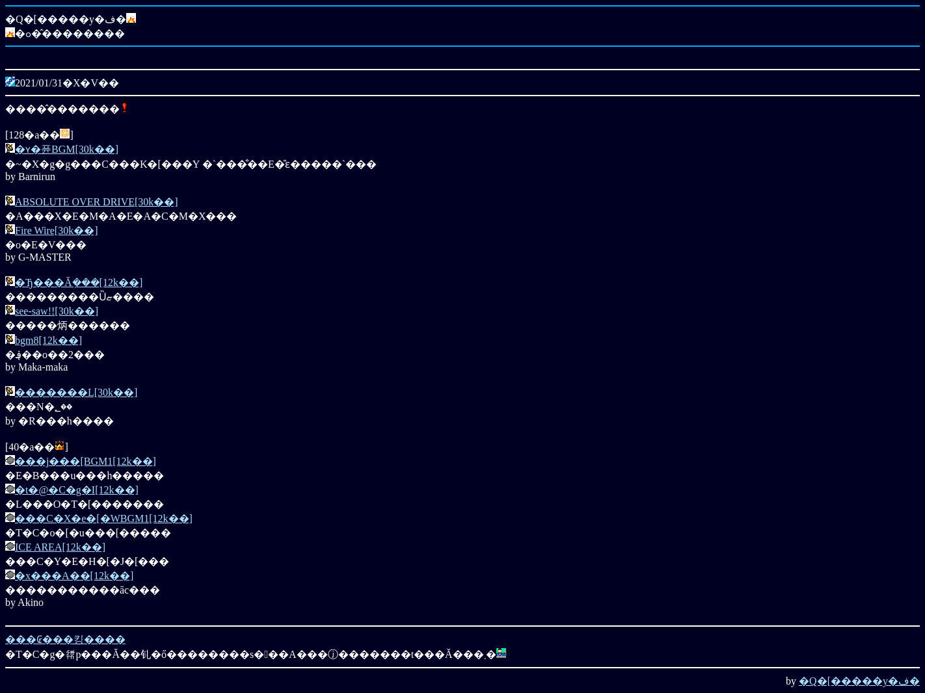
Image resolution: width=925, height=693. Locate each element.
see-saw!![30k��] (56, 311)
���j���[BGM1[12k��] (85, 461)
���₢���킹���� (65, 639)
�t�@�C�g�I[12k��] (77, 489)
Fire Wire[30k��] (56, 230)
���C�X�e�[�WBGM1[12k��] (104, 518)
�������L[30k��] (76, 392)
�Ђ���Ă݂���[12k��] (78, 282)
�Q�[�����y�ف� (859, 680)
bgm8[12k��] (48, 340)
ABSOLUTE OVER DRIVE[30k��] (96, 201)
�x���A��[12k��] (74, 575)
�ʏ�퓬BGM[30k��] (66, 149)
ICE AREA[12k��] (60, 547)
